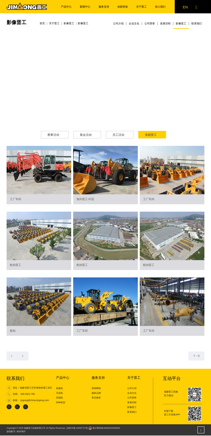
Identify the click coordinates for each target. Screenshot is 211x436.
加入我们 (160, 6)
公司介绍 (118, 23)
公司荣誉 (149, 23)
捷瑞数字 (11, 432)
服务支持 (104, 6)
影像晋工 (181, 23)
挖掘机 (59, 398)
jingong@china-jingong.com (34, 401)
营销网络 (96, 388)
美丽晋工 (151, 134)
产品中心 (66, 6)
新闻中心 (85, 6)
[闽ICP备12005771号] (77, 428)
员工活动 (118, 134)
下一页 (196, 356)
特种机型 (60, 403)
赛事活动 (53, 134)
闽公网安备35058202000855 (106, 428)
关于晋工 (141, 6)
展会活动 (86, 134)
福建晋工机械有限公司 (34, 428)
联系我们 (196, 23)
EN (185, 7)
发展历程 (165, 23)
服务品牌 (96, 393)
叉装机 (59, 393)
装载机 (59, 388)
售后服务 (96, 398)
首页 (42, 23)
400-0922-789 (27, 394)
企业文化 (134, 23)
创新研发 (122, 6)
